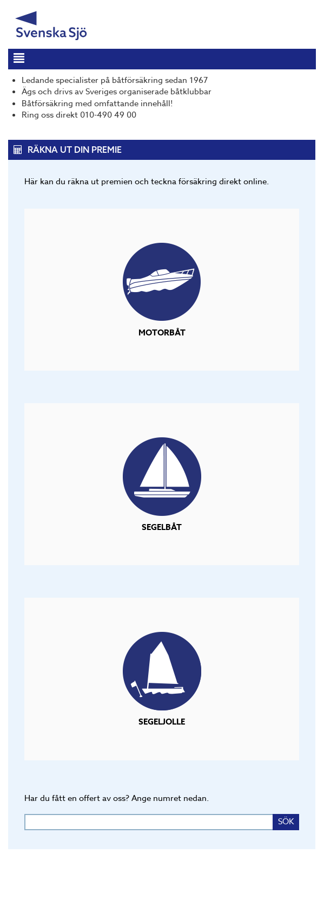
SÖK (286, 822)
